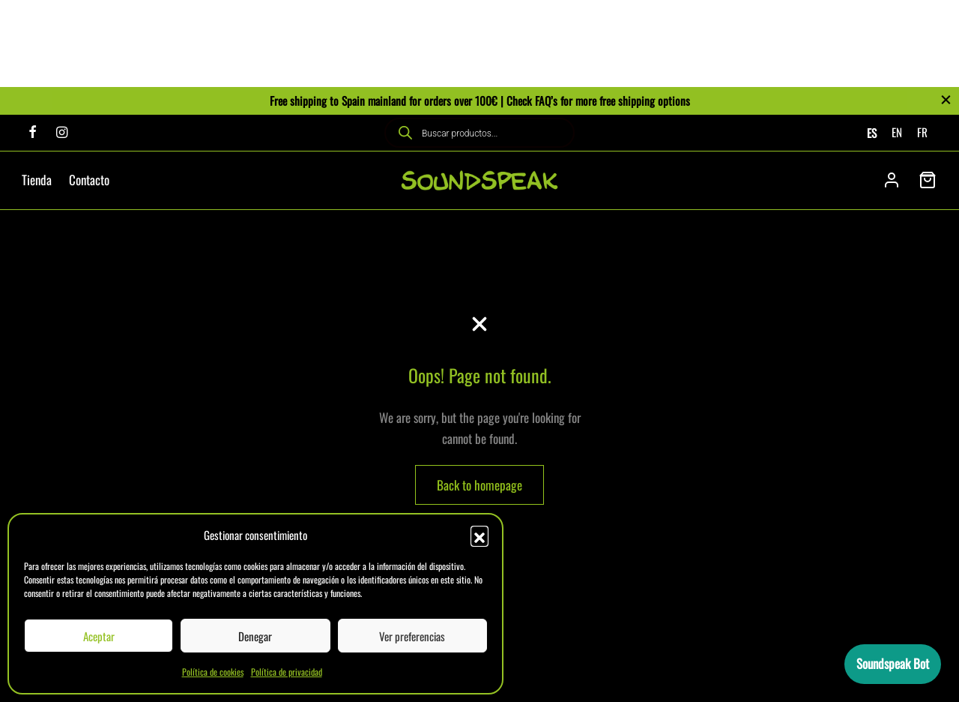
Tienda (37, 179)
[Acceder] (892, 180)
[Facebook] (32, 132)
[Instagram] (61, 132)
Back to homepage (479, 485)
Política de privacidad (286, 671)
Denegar (255, 636)
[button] (479, 534)
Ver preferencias (412, 636)
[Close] (946, 100)
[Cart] (928, 180)
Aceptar (99, 636)
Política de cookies (212, 671)
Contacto (89, 179)
